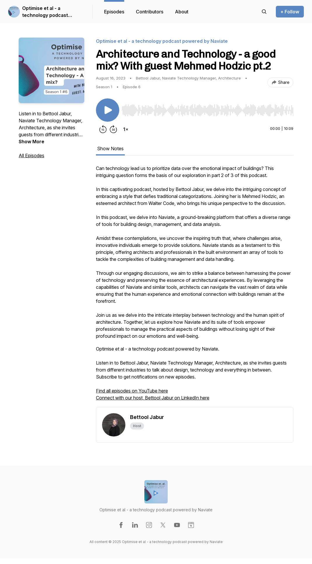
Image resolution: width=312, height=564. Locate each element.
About (181, 12)
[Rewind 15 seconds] (103, 129)
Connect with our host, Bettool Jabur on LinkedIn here (152, 398)
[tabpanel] (194, 286)
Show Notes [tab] (110, 148)
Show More (31, 141)
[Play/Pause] (107, 110)
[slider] (207, 110)
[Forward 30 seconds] (113, 129)
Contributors (149, 12)
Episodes (114, 12)
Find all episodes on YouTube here (132, 391)
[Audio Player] (207, 108)
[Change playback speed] (126, 129)
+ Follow (290, 12)
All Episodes (31, 155)
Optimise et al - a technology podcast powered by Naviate (45, 12)
